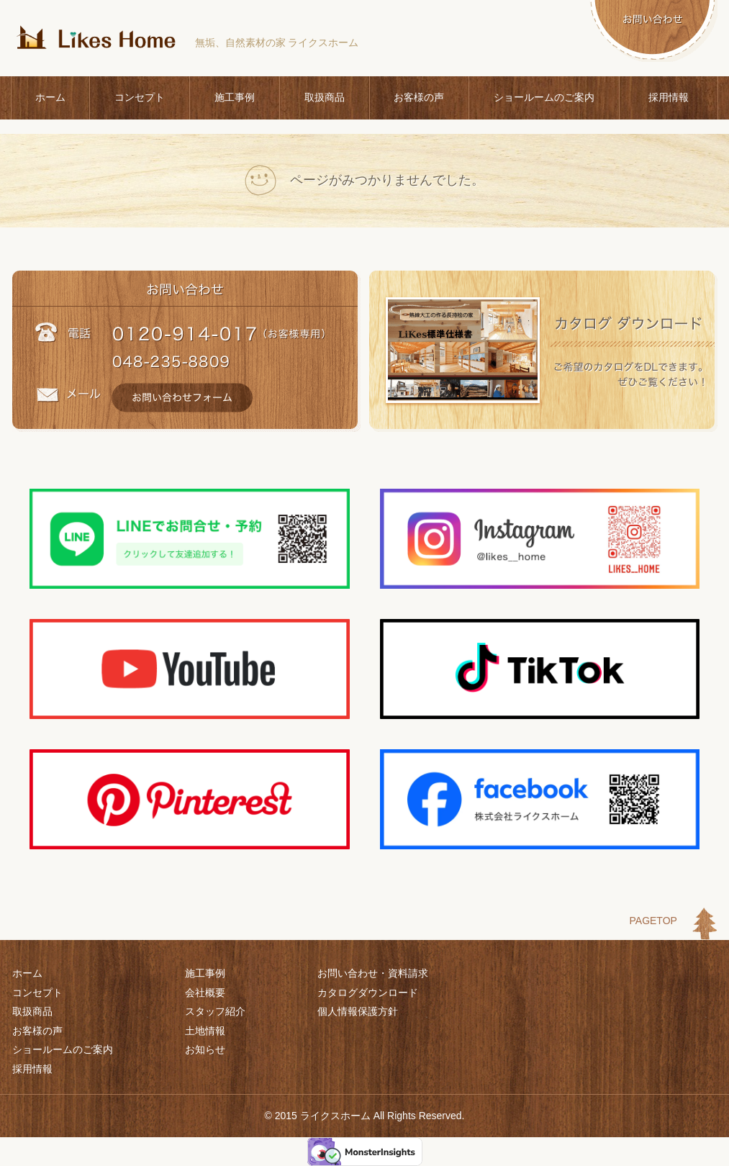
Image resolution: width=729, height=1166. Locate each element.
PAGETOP (653, 920)
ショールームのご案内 (544, 97)
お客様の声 (419, 97)
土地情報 (205, 1030)
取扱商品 (324, 97)
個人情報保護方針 (357, 1011)
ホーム (50, 97)
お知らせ (205, 1049)
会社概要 (205, 992)
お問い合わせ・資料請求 (372, 973)
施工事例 (234, 97)
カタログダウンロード (367, 992)
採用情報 (668, 97)
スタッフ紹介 (215, 1011)
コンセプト (139, 97)
